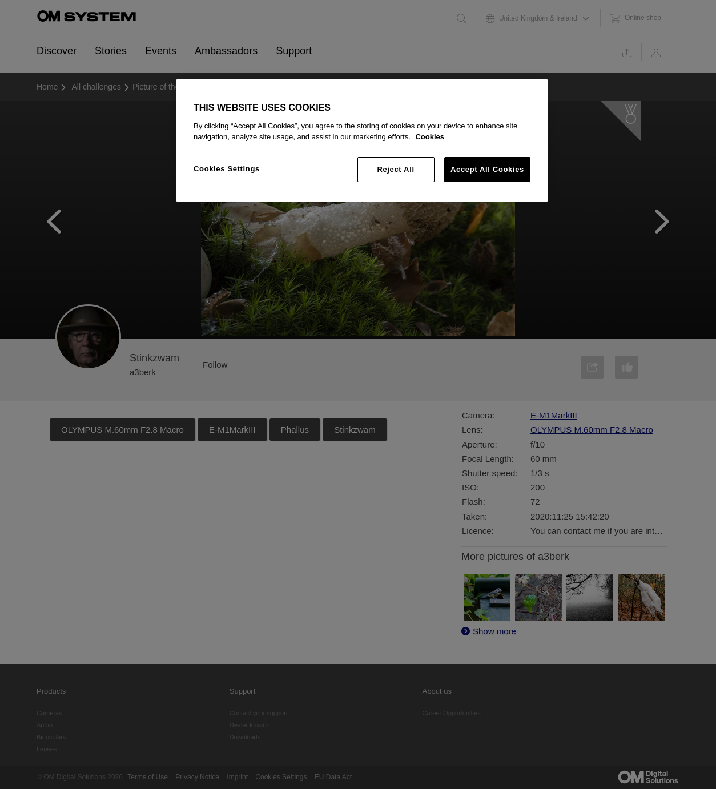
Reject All (395, 169)
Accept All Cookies (487, 169)
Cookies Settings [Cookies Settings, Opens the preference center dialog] (227, 168)
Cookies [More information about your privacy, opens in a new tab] (429, 136)
